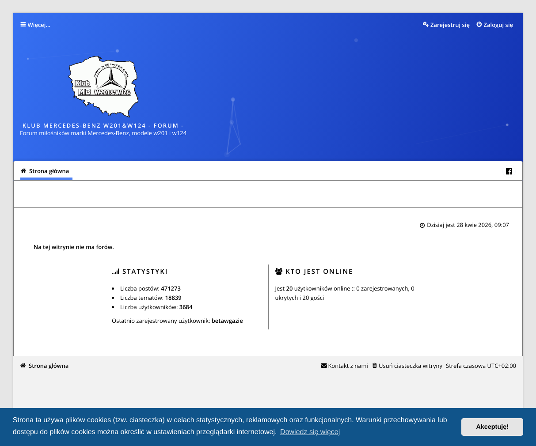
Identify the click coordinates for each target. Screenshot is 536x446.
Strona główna (48, 366)
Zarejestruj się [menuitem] (450, 25)
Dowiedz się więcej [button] (310, 432)
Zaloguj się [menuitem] (498, 25)
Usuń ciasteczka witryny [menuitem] (410, 366)
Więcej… (39, 25)
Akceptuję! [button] (492, 427)
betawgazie (227, 321)
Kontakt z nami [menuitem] (348, 366)
